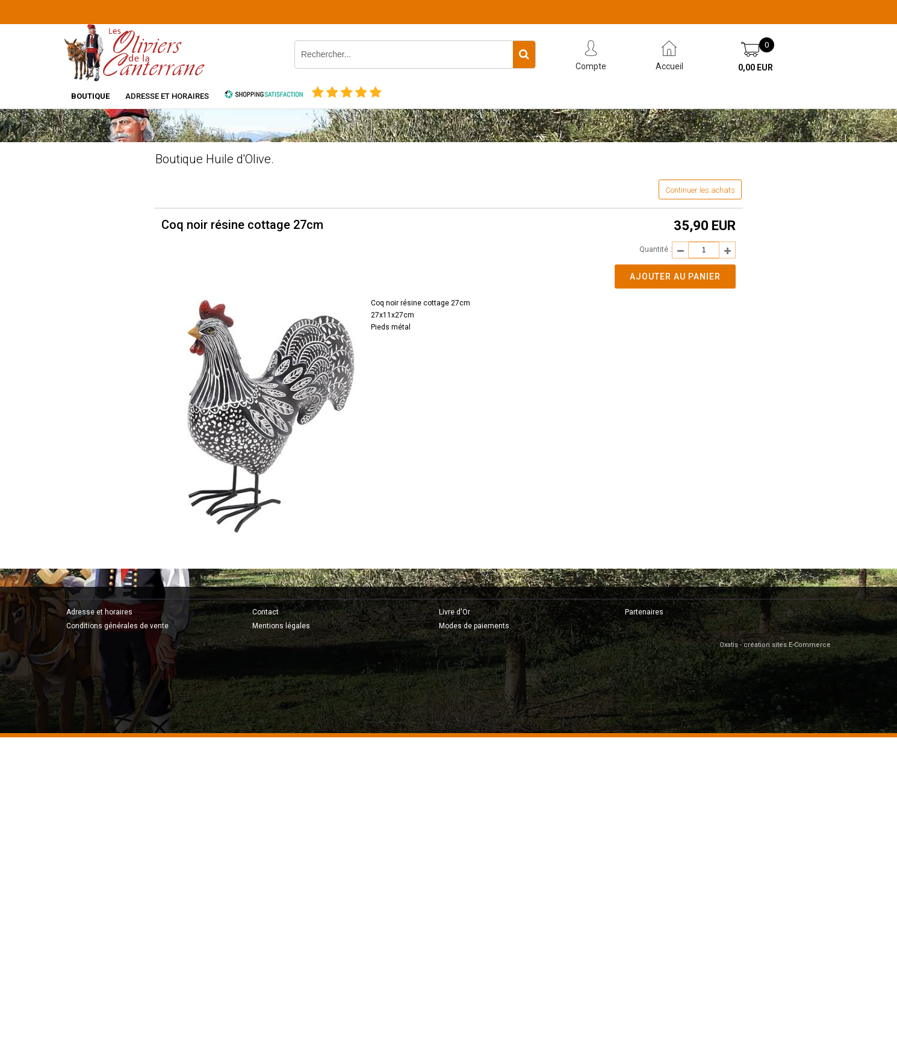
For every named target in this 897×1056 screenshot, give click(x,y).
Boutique (90, 96)
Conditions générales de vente (117, 626)
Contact (265, 612)
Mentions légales (281, 626)
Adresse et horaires (167, 96)
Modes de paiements (474, 626)
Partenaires (644, 612)
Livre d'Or (454, 612)
